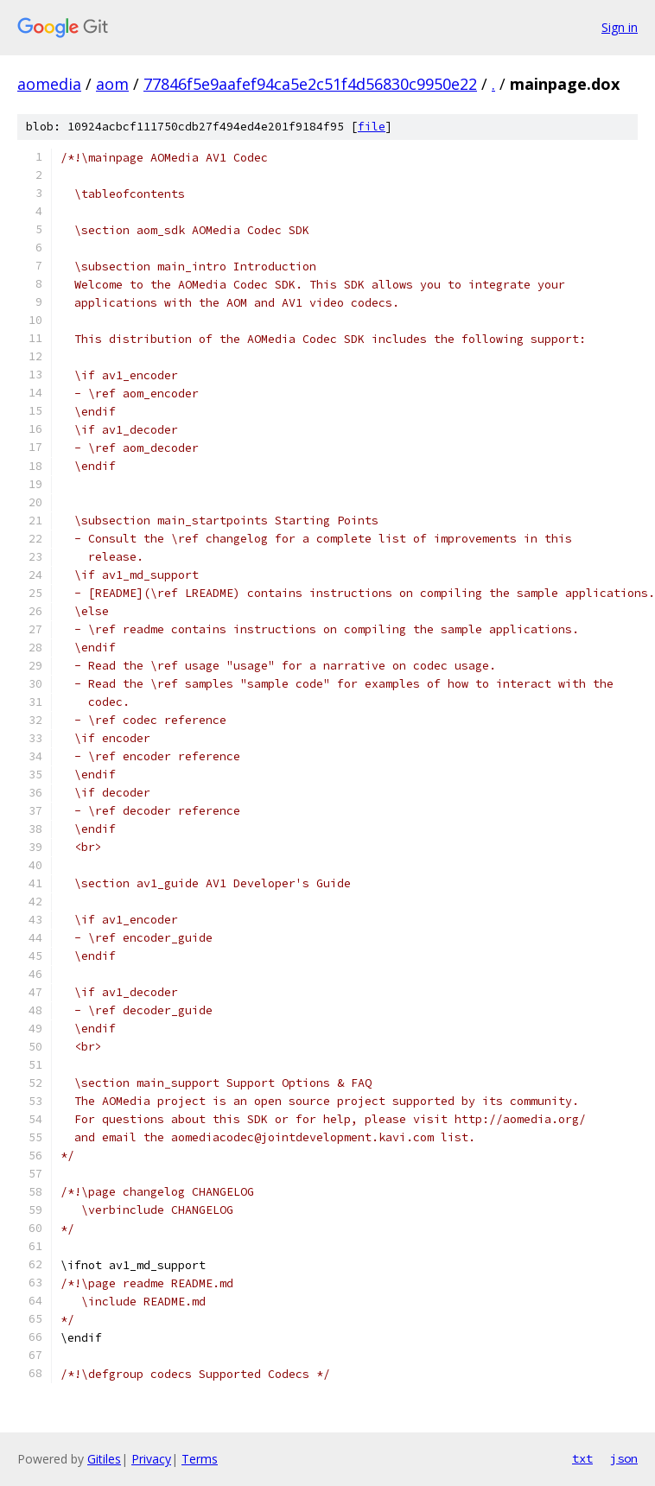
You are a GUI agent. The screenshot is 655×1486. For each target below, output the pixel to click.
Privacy (151, 1459)
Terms (199, 1459)
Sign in (619, 27)
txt (582, 1458)
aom (112, 83)
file (371, 126)
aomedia (49, 83)
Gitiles (104, 1459)
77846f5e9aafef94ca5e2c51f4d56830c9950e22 (310, 83)
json (624, 1458)
